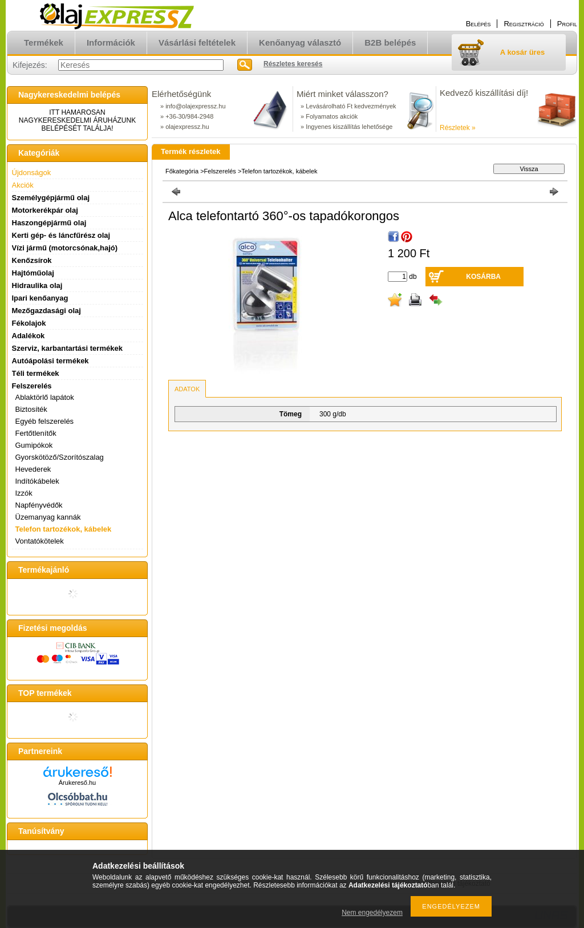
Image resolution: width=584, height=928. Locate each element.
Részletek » (458, 128)
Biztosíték (31, 409)
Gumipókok (34, 445)
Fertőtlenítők (35, 433)
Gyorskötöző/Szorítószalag (59, 457)
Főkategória (181, 171)
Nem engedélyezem (372, 913)
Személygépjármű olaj (51, 197)
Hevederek (33, 469)
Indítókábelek (37, 481)
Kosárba (483, 277)
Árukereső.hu (77, 782)
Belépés (478, 23)
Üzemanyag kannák (48, 517)
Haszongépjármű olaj (49, 222)
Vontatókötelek (39, 541)
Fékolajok (29, 323)
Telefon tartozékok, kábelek (63, 529)
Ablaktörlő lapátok (44, 397)
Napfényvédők (39, 505)
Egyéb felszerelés (44, 421)
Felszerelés (220, 171)
